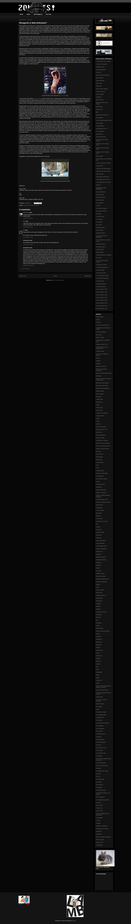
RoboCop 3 (99, 639)
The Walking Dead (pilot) (102, 800)
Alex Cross (99, 334)
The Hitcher (99, 756)
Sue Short (36, 205)
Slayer (98, 675)
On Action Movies (100, 197)
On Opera (98, 213)
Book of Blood (99, 394)
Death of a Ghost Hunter (102, 448)
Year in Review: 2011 (101, 294)
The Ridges (99, 787)
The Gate (98, 745)
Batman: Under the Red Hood (104, 373)
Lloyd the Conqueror (101, 548)
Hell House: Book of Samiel (103, 502)
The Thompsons (100, 797)
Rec (97, 620)
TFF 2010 (98, 257)
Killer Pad (98, 537)
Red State (98, 623)
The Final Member (101, 742)
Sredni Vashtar (100, 249)
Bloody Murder (100, 391)
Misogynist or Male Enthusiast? (101, 188)
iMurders (98, 516)
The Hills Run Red (101, 753)
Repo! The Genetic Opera (103, 631)
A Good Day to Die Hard (102, 325)
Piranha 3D (99, 601)
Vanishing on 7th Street (102, 828)
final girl (31, 205)
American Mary (100, 351)
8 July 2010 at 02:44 (28, 227)
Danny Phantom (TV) (101, 429)
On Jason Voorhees (101, 211)
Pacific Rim (99, 592)
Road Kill (98, 636)
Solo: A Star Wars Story (102, 690)
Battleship (98, 376)
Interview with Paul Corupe (103, 171)
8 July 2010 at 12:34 (28, 237)
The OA (98, 776)
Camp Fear (99, 402)
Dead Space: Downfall (102, 440)
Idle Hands (99, 513)
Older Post (88, 276)
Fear (97, 465)
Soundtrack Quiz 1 (101, 244)
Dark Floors (99, 432)
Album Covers (100, 99)
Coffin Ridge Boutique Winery (103, 120)
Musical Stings (100, 194)
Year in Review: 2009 (101, 289)
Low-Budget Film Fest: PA (103, 179)
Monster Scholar (38, 98)
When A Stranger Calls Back (103, 837)
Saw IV (98, 653)
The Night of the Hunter (102, 771)
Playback (98, 603)
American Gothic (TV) (101, 344)
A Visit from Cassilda (101, 64)
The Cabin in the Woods (102, 723)
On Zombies (99, 222)
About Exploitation (101, 69)
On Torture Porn (100, 216)
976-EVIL (98, 322)
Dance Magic (99, 123)
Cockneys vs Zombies (102, 413)
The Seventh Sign (100, 790)
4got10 (98, 319)
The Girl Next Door (101, 747)
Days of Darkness (100, 435)
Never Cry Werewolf (101, 581)
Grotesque (99, 487)
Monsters (98, 565)
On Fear (98, 205)
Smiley (98, 683)
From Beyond (99, 476)
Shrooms (98, 661)
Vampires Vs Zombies (102, 826)
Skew (97, 669)
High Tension (99, 505)
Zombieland (99, 845)
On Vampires (99, 219)
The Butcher (99, 720)
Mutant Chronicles (101, 576)
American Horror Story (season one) (102, 347)
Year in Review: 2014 (101, 303)
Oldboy (98, 584)
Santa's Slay (99, 650)
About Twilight (99, 94)
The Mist (98, 768)
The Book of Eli (100, 717)
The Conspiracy (100, 728)
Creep (97, 418)
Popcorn (98, 606)
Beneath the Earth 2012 (102, 115)
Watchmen (99, 831)
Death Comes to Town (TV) (103, 446)
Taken (97, 709)
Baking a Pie (99, 109)
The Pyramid (99, 784)
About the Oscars (100, 91)
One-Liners (99, 224)
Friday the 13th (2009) (102, 473)
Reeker (98, 625)
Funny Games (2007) (101, 478)
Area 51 (98, 358)
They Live (98, 802)
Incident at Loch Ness (101, 521)
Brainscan (98, 396)
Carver (98, 404)
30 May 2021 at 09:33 (28, 265)
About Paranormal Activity (103, 75)
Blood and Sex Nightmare (103, 388)
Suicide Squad (100, 703)
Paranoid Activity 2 (101, 595)
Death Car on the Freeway (103, 443)
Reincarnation (99, 628)
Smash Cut (99, 680)
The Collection (100, 725)
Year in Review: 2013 (101, 300)
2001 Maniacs (99, 317)
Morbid (98, 568)
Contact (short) (100, 415)
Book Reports (99, 117)
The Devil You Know (101, 264)
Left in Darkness (100, 543)
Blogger (74, 920)
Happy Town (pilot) (101, 490)
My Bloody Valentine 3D (102, 579)
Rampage (98, 614)
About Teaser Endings (102, 88)
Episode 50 (99, 459)
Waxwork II (99, 834)
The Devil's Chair (100, 734)
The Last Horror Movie (102, 765)
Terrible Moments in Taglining (103, 255)
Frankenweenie (100, 470)
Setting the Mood (100, 233)
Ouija (97, 587)
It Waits (98, 527)
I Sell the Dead (100, 510)
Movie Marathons (100, 192)
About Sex (99, 86)
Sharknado (99, 655)
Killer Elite (98, 535)
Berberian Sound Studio (102, 383)
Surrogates (99, 706)
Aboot (28, 14)
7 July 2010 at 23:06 (28, 218)
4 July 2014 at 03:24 (28, 244)
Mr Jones (98, 570)
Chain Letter (99, 407)
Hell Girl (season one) (101, 499)
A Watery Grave (100, 67)
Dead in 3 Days (100, 437)
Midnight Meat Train (101, 559)
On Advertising (100, 200)
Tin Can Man (99, 805)
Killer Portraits (99, 174)
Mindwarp (98, 562)
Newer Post (22, 276)
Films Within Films (101, 136)
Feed (97, 468)
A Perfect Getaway (101, 332)
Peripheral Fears (100, 227)
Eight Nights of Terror (101, 128)
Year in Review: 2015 (101, 305)
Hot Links (48, 14)
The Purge (99, 782)
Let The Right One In (101, 546)
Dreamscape (99, 457)
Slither (98, 677)
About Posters (100, 78)
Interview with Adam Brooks (103, 168)
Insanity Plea (99, 165)
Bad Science (99, 106)
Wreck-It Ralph (100, 839)
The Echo (98, 736)
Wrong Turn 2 (99, 842)
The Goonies (99, 750)
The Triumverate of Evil (102, 275)
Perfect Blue (99, 598)
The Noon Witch (100, 270)
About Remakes (100, 80)
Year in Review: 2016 (101, 308)
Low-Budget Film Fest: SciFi (103, 182)
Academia (98, 97)
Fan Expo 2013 (100, 131)
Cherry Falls (99, 410)
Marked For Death (101, 557)
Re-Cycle (98, 617)
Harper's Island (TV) (101, 492)
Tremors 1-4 (99, 808)
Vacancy (98, 823)
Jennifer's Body (100, 532)
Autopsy (98, 361)
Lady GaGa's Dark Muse (102, 176)
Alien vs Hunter (100, 337)
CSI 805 (98, 424)
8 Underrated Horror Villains (103, 61)
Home (21, 14)
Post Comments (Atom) (58, 280)
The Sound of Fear (101, 273)
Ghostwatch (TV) (100, 484)
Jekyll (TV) (99, 529)
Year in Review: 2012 (101, 297)
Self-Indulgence (38, 14)
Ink (97, 524)
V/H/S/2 (98, 820)
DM (24, 230)
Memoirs (98, 185)
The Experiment (100, 739)
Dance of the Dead (101, 426)
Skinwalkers (99, 672)
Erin (24, 221)
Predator (98, 609)
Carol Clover (26, 205)
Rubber (98, 647)
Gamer (98, 481)
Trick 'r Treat (99, 810)
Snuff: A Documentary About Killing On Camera (103, 686)
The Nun (98, 773)
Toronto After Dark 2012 (102, 278)
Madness (98, 554)
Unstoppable (99, 817)
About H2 (98, 72)
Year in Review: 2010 (101, 292)
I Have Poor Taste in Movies (103, 163)
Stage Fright (99, 697)
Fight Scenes (99, 134)
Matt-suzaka (26, 212)
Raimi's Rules (99, 230)
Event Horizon (100, 462)
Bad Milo (98, 363)
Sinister (98, 664)
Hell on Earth (99, 156)
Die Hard (98, 451)
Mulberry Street (100, 573)
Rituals (98, 633)
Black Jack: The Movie (102, 385)
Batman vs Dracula (101, 366)
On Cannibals (99, 202)
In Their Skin (99, 518)
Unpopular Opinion (101, 284)
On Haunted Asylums (101, 208)
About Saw (99, 83)
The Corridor (99, 731)
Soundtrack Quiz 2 (101, 246)
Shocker (98, 658)
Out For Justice (100, 590)
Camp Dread (99, 399)
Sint (97, 666)
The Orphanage (100, 779)
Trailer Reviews (100, 281)
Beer (97, 112)
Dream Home (99, 454)
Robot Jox (98, 644)
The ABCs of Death (101, 712)
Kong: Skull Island (101, 540)
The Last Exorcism (101, 762)
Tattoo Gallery (99, 252)
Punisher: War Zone (101, 612)
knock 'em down (63, 95)
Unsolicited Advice (101, 286)
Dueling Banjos (100, 125)
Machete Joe (99, 551)
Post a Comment (25, 268)
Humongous (99, 507)
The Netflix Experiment (102, 267)
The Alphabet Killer (101, 714)
